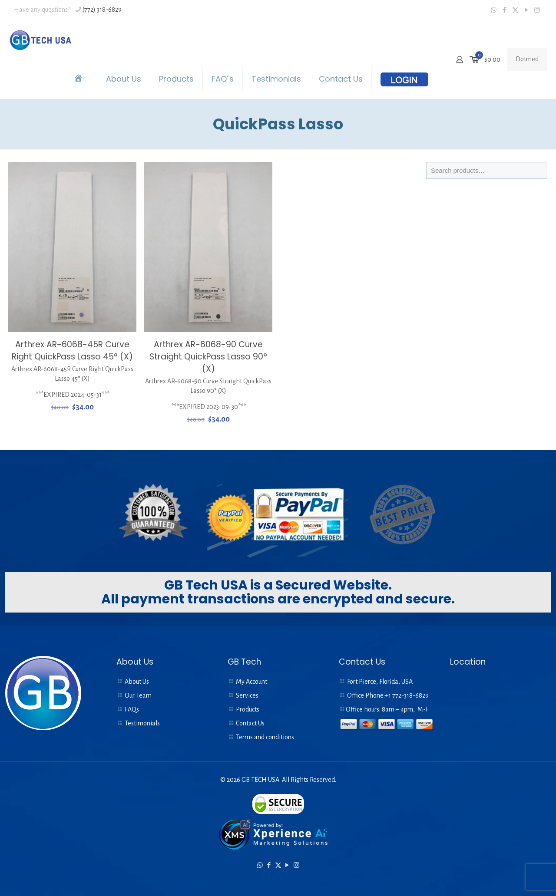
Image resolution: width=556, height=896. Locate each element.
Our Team (138, 695)
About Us (137, 681)
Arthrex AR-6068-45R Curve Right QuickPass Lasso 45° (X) (72, 350)
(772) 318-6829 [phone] (102, 9)
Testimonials (142, 723)
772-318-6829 (410, 695)
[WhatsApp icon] (493, 10)
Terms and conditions (265, 737)
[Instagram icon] (537, 10)
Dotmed (527, 59)
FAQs (132, 709)
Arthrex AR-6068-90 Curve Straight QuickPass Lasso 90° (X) (208, 357)
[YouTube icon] (526, 10)
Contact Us (250, 723)
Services (247, 695)
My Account (251, 681)
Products (247, 709)
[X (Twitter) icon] (515, 10)
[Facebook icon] (504, 10)
